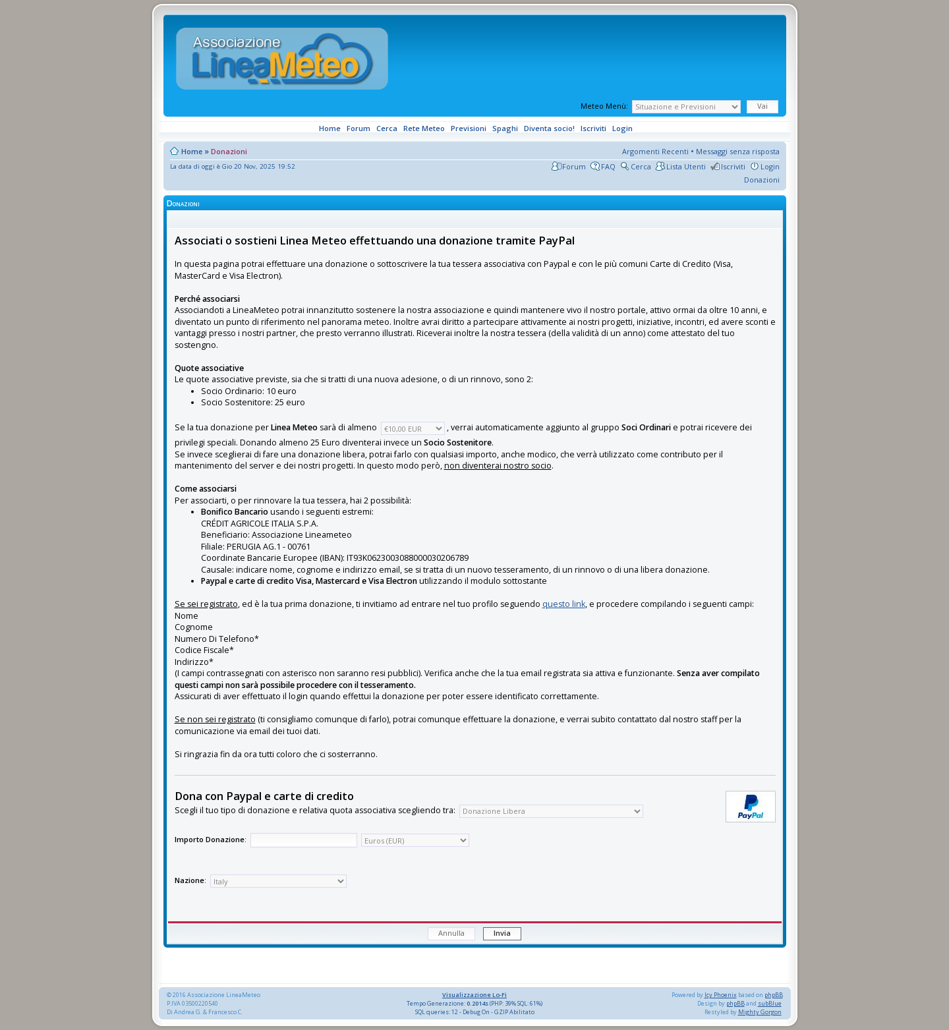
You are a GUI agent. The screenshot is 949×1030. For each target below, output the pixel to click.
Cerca (385, 128)
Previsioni (467, 128)
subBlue (770, 1003)
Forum (357, 128)
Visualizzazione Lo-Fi (474, 994)
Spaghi (504, 128)
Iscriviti (592, 128)
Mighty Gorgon (760, 1012)
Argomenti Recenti (655, 151)
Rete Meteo (423, 128)
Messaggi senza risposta (738, 151)
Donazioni (229, 151)
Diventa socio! (548, 128)
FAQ (608, 166)
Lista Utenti (686, 166)
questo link (563, 604)
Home (329, 128)
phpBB (773, 994)
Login (621, 128)
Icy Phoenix (721, 994)
